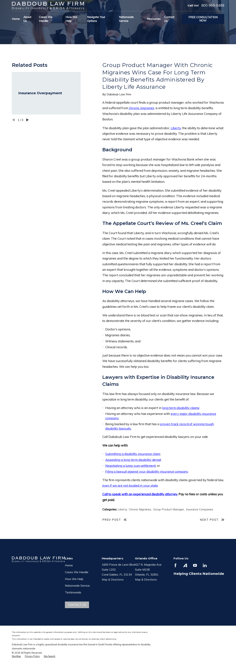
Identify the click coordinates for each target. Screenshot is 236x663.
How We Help (74, 579)
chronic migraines (141, 108)
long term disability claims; (181, 408)
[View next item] (27, 119)
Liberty (176, 128)
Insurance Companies (199, 509)
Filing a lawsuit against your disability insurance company (146, 471)
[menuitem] (16, 656)
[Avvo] (185, 565)
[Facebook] (175, 565)
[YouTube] (195, 565)
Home (69, 565)
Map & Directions (113, 579)
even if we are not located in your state (130, 485)
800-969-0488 (212, 5)
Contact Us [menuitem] (169, 19)
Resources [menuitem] (154, 19)
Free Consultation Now (203, 18)
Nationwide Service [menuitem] (126, 19)
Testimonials (73, 592)
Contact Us (77, 604)
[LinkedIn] (205, 565)
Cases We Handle (76, 572)
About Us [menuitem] (27, 19)
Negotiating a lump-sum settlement (130, 466)
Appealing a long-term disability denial (133, 460)
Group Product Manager (168, 509)
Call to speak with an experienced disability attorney (139, 494)
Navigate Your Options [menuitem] (96, 19)
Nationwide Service (77, 585)
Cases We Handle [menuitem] (45, 19)
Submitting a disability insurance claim (132, 454)
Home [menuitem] (16, 19)
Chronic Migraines (140, 509)
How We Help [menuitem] (71, 19)
